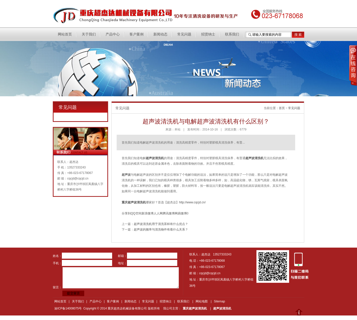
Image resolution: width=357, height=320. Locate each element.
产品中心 (113, 34)
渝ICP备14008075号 (68, 308)
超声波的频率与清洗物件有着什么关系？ (161, 229)
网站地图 (202, 301)
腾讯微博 (169, 213)
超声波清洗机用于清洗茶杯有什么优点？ (161, 224)
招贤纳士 (208, 34)
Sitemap (219, 301)
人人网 (158, 213)
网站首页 (65, 34)
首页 (282, 108)
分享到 (126, 213)
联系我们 (232, 34)
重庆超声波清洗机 (195, 308)
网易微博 (181, 213)
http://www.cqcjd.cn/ (192, 202)
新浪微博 (148, 213)
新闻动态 (160, 34)
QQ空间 (136, 213)
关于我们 (89, 34)
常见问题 (184, 34)
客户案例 (136, 34)
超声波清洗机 (222, 308)
